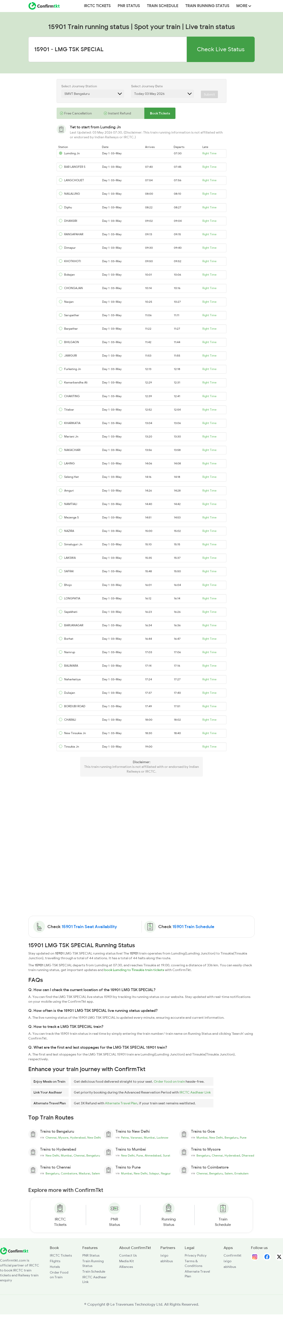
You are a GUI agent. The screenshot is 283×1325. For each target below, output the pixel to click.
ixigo (164, 1255)
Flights (55, 1261)
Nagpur (166, 1173)
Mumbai (149, 1137)
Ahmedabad (153, 1155)
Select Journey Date (147, 86)
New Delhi (94, 1137)
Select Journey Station (79, 86)
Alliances (126, 1267)
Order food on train (169, 1081)
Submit (209, 94)
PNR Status (129, 6)
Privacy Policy (196, 1255)
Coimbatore (69, 1173)
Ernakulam (241, 1173)
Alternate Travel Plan (121, 1103)
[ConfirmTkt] (14, 1250)
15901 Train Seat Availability (89, 926)
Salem (96, 1173)
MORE (243, 6)
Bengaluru (231, 1137)
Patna (125, 1137)
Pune (243, 1137)
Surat (166, 1155)
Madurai (84, 1173)
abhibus (166, 1261)
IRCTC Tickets (97, 6)
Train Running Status (207, 6)
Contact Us (128, 1255)
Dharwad (248, 1155)
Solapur (154, 1173)
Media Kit (126, 1261)
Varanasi (136, 1137)
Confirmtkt (232, 1255)
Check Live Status (221, 49)
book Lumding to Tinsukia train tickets (134, 970)
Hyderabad (78, 1137)
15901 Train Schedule (193, 926)
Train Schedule (162, 6)
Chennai (51, 1137)
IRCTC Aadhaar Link (195, 1092)
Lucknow (162, 1137)
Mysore (63, 1137)
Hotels (55, 1267)
